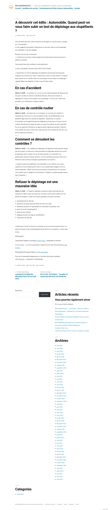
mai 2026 (59, 346)
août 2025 (60, 371)
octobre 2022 (61, 463)
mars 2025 (60, 385)
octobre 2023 (61, 429)
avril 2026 (60, 348)
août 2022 (60, 468)
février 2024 (60, 418)
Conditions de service (30, 8)
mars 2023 (60, 449)
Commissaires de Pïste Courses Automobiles (56, 8)
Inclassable (41, 265)
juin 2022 (59, 474)
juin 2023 (59, 440)
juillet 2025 (60, 373)
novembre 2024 (61, 396)
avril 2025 (60, 382)
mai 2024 (59, 410)
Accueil (18, 8)
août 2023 (60, 435)
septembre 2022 (61, 465)
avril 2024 (60, 412)
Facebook (59, 504)
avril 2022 (60, 479)
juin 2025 (59, 376)
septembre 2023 (61, 432)
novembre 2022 (61, 460)
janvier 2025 (60, 390)
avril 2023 (60, 446)
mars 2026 (60, 351)
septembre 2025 (61, 368)
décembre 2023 (61, 424)
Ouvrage (22, 259)
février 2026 (60, 354)
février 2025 (60, 387)
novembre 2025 (61, 362)
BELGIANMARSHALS (23, 6)
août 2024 (60, 404)
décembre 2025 (61, 360)
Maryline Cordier (21, 35)
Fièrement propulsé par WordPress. (34, 504)
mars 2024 (60, 415)
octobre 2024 (61, 399)
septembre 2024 (61, 401)
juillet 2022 (60, 471)
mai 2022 (59, 477)
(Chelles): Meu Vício (61, 328)
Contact (77, 8)
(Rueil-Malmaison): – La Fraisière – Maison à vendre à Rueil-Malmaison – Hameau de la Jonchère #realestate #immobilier (72, 311)
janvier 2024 (60, 421)
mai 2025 (59, 379)
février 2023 (60, 451)
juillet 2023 (60, 438)
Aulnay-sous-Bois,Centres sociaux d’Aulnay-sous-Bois (72, 331)
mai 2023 (59, 443)
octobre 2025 (61, 365)
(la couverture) (43, 252)
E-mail (77, 504)
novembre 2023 (61, 426)
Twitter (65, 504)
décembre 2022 (61, 457)
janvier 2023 (60, 454)
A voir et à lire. (41, 241)
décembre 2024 (61, 393)
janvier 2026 (60, 357)
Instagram (71, 504)
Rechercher (18, 291)
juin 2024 (59, 407)
